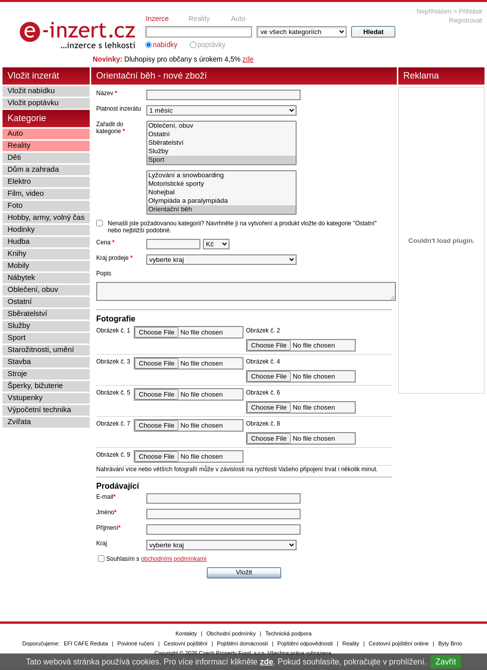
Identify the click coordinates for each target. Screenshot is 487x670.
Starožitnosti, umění (41, 349)
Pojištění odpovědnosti (305, 646)
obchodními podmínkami (173, 561)
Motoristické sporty (221, 184)
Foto (15, 205)
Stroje (17, 373)
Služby (221, 151)
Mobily (18, 265)
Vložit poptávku (33, 102)
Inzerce (157, 19)
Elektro (19, 181)
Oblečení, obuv (221, 126)
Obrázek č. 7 (113, 426)
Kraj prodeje (114, 257)
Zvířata (19, 421)
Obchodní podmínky (231, 636)
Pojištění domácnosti (242, 646)
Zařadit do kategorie (110, 128)
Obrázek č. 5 (113, 395)
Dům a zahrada (33, 169)
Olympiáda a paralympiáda (221, 201)
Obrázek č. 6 (263, 395)
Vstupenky (25, 397)
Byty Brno (450, 646)
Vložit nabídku (31, 90)
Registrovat (465, 20)
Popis (103, 273)
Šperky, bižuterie (35, 385)
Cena (105, 242)
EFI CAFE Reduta (86, 646)
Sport (221, 160)
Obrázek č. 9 (113, 457)
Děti (14, 157)
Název (106, 93)
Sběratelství (221, 143)
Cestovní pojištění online (399, 646)
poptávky (211, 45)
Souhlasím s (156, 561)
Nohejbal (221, 192)
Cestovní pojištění (185, 646)
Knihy (17, 253)
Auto (238, 19)
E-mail (106, 499)
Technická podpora (288, 636)
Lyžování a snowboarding (221, 175)
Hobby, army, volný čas (46, 217)
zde (267, 661)
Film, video (26, 193)
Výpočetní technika (39, 409)
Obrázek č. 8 (263, 426)
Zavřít (445, 661)
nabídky (165, 45)
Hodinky (21, 229)
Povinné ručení (135, 646)
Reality (199, 19)
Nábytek (21, 277)
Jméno (106, 515)
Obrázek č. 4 (263, 364)
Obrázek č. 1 (113, 333)
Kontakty (186, 636)
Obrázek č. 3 (113, 364)
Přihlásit (470, 11)
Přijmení (108, 530)
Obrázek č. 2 (263, 333)
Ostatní (221, 134)
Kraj (101, 546)
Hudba (19, 241)
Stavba (19, 361)
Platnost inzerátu (118, 108)
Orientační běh (221, 209)
